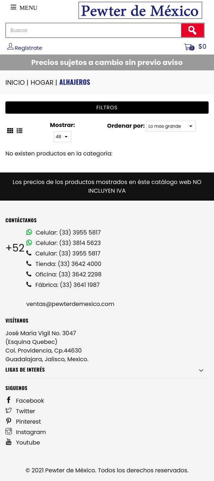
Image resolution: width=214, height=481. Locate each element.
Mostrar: (62, 125)
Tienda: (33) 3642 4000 (63, 264)
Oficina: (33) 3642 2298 (64, 274)
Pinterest (23, 421)
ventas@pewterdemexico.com (70, 304)
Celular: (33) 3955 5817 (63, 232)
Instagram (25, 432)
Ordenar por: (125, 126)
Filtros (107, 107)
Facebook (24, 401)
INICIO (17, 82)
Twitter (20, 411)
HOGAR (44, 82)
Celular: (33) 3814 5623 (63, 243)
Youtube (22, 442)
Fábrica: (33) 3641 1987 (63, 285)
